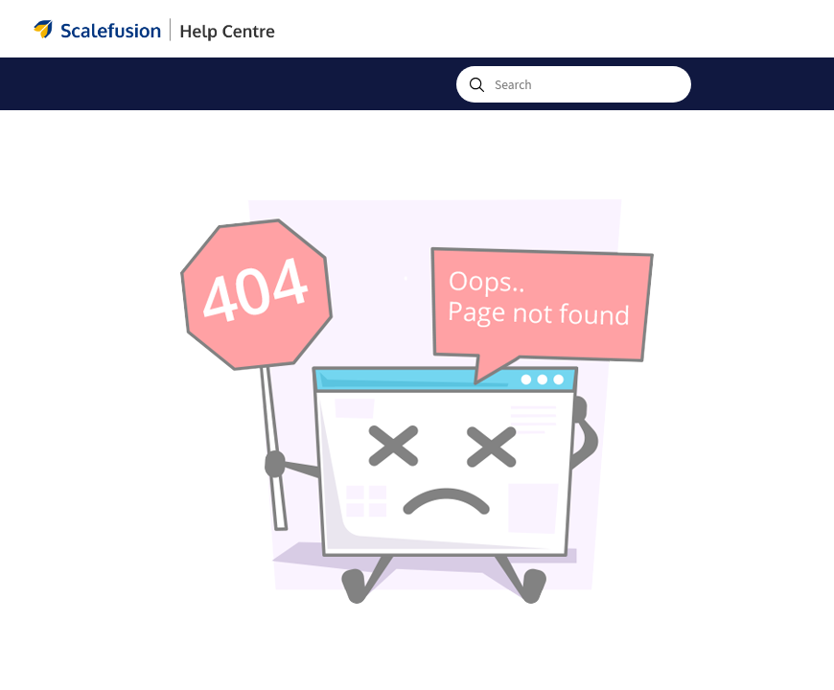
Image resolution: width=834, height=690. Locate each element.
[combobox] (573, 84)
